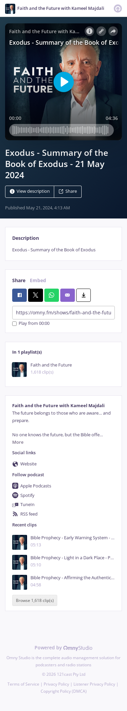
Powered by (63, 647)
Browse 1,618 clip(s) (35, 600)
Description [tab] (25, 238)
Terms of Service (23, 684)
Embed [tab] (38, 280)
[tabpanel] (63, 249)
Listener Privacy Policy (94, 684)
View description (30, 191)
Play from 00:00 (30, 323)
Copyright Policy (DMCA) (64, 691)
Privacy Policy (56, 684)
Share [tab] (18, 280)
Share (68, 191)
